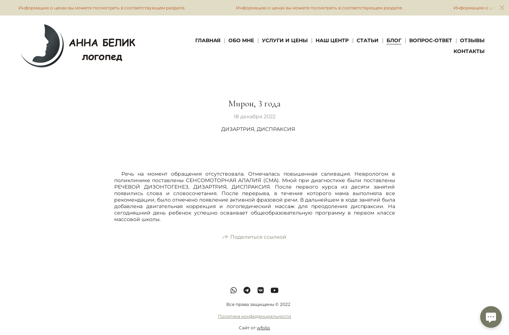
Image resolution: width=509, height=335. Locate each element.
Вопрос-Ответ (430, 40)
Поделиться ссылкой (258, 237)
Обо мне (241, 40)
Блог (394, 40)
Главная (207, 40)
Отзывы (472, 40)
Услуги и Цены (285, 40)
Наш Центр (332, 40)
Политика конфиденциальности (254, 322)
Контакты (469, 51)
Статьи (368, 40)
